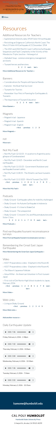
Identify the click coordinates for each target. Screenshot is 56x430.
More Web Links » (10, 310)
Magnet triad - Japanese (14, 117)
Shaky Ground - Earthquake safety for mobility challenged (28, 199)
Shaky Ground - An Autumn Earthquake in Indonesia (25, 203)
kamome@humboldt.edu (28, 403)
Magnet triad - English (13, 125)
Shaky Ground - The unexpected (17, 211)
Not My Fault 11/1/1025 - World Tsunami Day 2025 (26, 179)
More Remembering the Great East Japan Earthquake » (23, 252)
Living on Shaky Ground (14, 303)
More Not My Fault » (11, 188)
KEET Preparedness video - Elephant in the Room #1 (26, 266)
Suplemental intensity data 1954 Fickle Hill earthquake (27, 39)
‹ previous (26, 127)
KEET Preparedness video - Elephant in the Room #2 (26, 263)
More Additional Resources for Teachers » (19, 71)
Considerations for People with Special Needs (24, 82)
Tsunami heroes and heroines (16, 64)
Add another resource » (11, 317)
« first (18, 127)
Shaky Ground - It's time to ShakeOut (19, 207)
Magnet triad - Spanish (14, 121)
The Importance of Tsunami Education (20, 100)
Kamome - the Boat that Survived (18, 86)
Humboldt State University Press (28, 419)
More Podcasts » (9, 224)
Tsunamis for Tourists (13, 89)
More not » (7, 142)
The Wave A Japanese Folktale (17, 270)
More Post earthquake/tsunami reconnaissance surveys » (24, 238)
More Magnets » (9, 131)
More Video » (8, 292)
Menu (5, 17)
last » (36, 67)
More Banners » (9, 106)
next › (30, 67)
